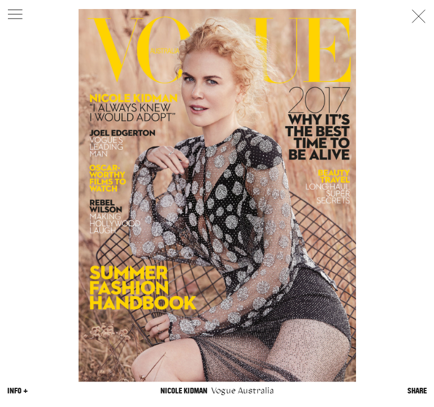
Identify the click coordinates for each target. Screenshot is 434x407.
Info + (17, 391)
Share (417, 391)
